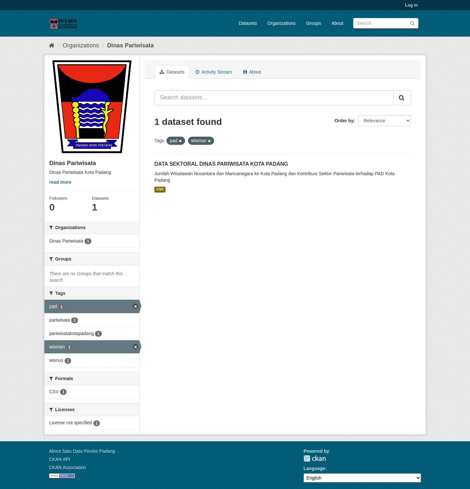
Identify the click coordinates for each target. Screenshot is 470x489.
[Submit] (412, 22)
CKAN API (59, 459)
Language (314, 468)
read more (60, 182)
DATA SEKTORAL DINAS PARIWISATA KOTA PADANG (221, 164)
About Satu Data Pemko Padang (82, 451)
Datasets (248, 23)
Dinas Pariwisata (130, 45)
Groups (313, 23)
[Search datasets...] (274, 97)
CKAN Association (67, 467)
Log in (411, 5)
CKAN (315, 458)
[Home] (52, 45)
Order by (344, 120)
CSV (160, 190)
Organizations (281, 23)
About (337, 23)
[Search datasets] (385, 23)
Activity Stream (214, 72)
